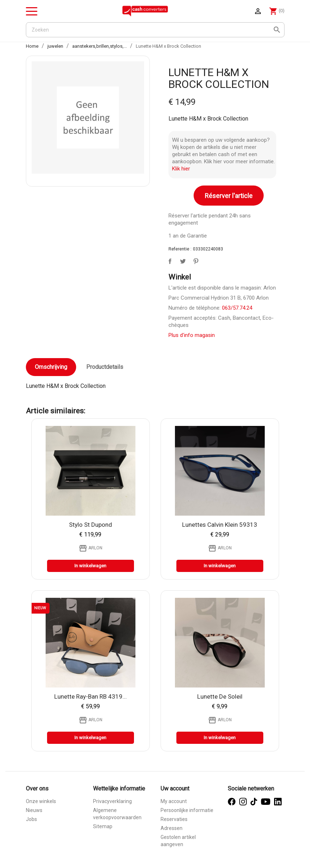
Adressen (171, 828)
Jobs (31, 819)
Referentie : (179, 249)
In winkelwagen (90, 565)
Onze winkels (41, 801)
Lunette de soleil (219, 696)
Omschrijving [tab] (51, 366)
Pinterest (194, 259)
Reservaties (174, 819)
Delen (168, 259)
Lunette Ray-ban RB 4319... (90, 696)
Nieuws (34, 810)
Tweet (181, 259)
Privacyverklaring (112, 801)
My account (174, 801)
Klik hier (181, 168)
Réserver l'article (229, 196)
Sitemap (102, 826)
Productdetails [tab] (104, 366)
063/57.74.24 (237, 308)
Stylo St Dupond (90, 524)
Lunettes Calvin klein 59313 (219, 524)
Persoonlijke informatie (187, 810)
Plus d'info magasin (191, 335)
